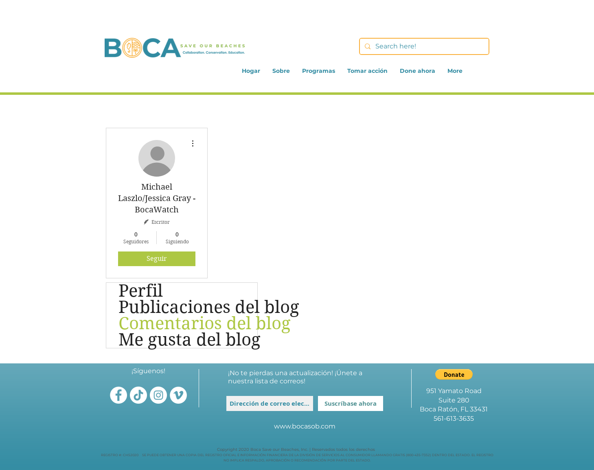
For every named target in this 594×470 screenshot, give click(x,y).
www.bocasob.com (304, 426)
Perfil (140, 291)
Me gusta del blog (187, 340)
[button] (454, 374)
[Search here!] (423, 46)
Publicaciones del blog (187, 307)
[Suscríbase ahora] (350, 403)
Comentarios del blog (187, 323)
